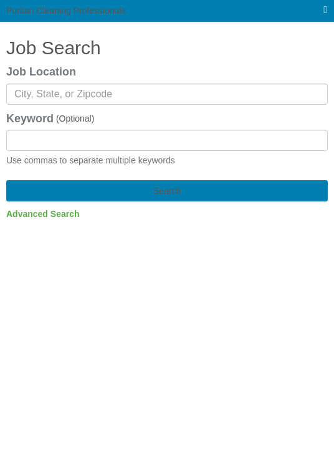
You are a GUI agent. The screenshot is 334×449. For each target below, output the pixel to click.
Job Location (41, 71)
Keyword (30, 118)
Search (167, 191)
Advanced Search (43, 214)
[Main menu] (325, 10)
